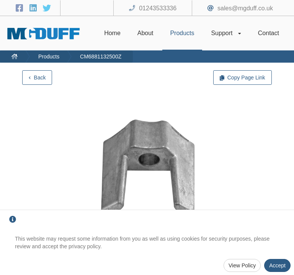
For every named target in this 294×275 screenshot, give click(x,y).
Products (48, 56)
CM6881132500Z (100, 56)
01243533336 (157, 8)
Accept (277, 265)
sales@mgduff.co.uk (245, 8)
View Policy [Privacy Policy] (242, 265)
